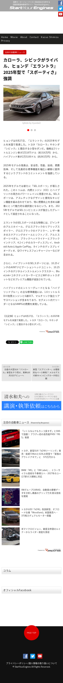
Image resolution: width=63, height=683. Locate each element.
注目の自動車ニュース (15, 52)
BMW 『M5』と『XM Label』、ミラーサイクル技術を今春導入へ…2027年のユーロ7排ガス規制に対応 (41, 473)
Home (4, 37)
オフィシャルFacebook (17, 590)
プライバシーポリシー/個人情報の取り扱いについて (31, 663)
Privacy (5, 40)
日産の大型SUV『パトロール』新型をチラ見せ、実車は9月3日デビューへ (16, 371)
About (23, 37)
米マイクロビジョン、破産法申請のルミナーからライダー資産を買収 (40, 530)
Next (55, 105)
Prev (7, 105)
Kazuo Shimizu (50, 37)
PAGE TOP (31, 632)
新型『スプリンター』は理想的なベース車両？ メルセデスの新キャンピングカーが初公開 (45, 372)
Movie (14, 37)
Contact (34, 37)
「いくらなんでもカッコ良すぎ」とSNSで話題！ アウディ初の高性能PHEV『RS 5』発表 (40, 434)
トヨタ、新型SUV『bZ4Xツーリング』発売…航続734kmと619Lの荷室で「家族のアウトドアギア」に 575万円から (41, 454)
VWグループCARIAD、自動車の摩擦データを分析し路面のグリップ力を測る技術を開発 (41, 493)
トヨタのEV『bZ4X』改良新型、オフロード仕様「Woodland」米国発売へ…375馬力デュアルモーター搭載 (40, 512)
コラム (7, 571)
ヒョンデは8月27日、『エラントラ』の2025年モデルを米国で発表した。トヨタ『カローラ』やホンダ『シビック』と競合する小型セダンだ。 (31, 320)
